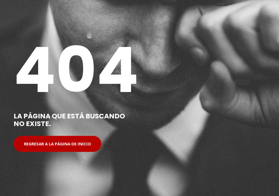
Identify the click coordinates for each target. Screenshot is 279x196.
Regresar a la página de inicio (57, 143)
